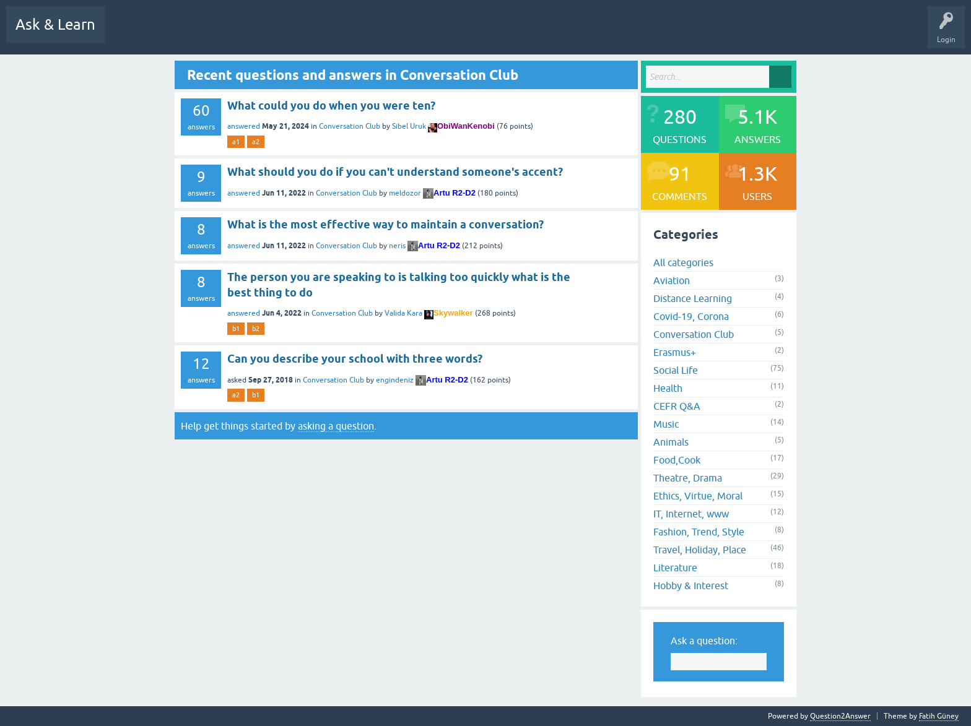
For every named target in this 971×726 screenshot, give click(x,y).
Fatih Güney (939, 716)
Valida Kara (403, 313)
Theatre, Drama (687, 477)
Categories (402, 33)
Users (447, 33)
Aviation (671, 280)
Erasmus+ (674, 352)
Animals (671, 441)
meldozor (405, 193)
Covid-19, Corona (691, 316)
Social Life (675, 370)
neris (397, 245)
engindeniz (395, 380)
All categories (683, 262)
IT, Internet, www (691, 513)
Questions (220, 33)
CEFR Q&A (676, 406)
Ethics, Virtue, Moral (697, 495)
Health (667, 388)
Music (666, 424)
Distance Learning (692, 298)
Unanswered (310, 33)
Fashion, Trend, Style (698, 531)
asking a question (336, 425)
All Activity (132, 33)
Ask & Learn (55, 24)
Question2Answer (840, 716)
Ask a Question (498, 33)
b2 (255, 328)
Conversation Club (349, 126)
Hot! (263, 33)
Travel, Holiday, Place (699, 549)
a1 (236, 141)
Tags (358, 33)
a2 (255, 141)
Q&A (177, 33)
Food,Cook (676, 459)
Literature (675, 567)
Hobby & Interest (690, 585)
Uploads (551, 33)
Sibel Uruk (409, 126)
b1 (236, 328)
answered (243, 126)
